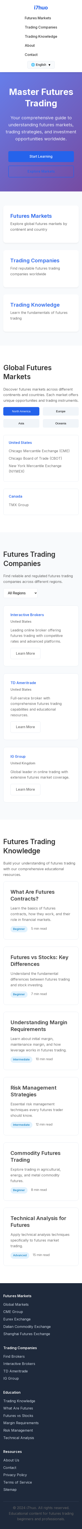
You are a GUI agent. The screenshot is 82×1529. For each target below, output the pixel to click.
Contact (31, 54)
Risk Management (18, 1430)
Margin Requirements (21, 1423)
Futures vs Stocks (18, 1415)
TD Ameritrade (15, 1371)
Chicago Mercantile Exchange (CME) (39, 451)
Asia (21, 423)
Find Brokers (14, 1356)
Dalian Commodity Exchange (27, 1326)
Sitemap (10, 1489)
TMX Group (19, 505)
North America (21, 411)
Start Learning (41, 156)
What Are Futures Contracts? (32, 895)
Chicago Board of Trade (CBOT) (35, 459)
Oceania (60, 423)
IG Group (11, 1378)
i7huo (41, 7)
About (30, 45)
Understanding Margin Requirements (38, 1026)
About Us (11, 1460)
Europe (60, 411)
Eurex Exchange (17, 1319)
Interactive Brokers (19, 1363)
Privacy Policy (15, 1475)
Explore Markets (41, 171)
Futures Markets (38, 18)
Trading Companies (41, 27)
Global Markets (16, 1304)
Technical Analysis (18, 1438)
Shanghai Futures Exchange (26, 1334)
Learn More (25, 654)
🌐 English (41, 65)
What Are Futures (18, 1408)
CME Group (13, 1311)
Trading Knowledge (41, 36)
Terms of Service (17, 1482)
